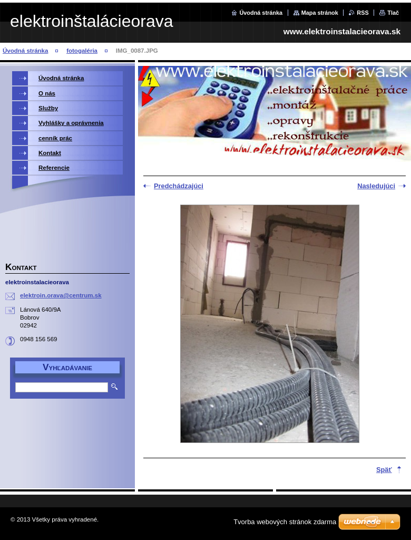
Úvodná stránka (260, 12)
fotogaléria (81, 50)
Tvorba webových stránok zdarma (284, 522)
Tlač (393, 12)
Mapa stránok (319, 12)
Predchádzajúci (178, 186)
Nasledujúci (376, 186)
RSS (362, 12)
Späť (384, 470)
